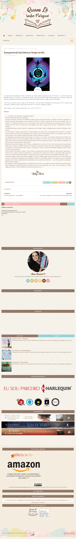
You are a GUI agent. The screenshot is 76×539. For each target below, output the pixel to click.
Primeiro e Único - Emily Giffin (20, 340)
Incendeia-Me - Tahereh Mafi (20, 364)
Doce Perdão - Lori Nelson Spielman (21, 352)
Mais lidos (20, 337)
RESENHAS (19, 36)
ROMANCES (29, 36)
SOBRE (10, 36)
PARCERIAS (61, 36)
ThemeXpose (4, 535)
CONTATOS (6, 41)
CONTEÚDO (56, 337)
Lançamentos (11, 49)
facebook (71, 206)
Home (5, 49)
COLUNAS (51, 36)
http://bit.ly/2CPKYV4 (34, 110)
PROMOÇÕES (40, 36)
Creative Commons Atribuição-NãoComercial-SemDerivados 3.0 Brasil (48, 489)
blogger (63, 206)
